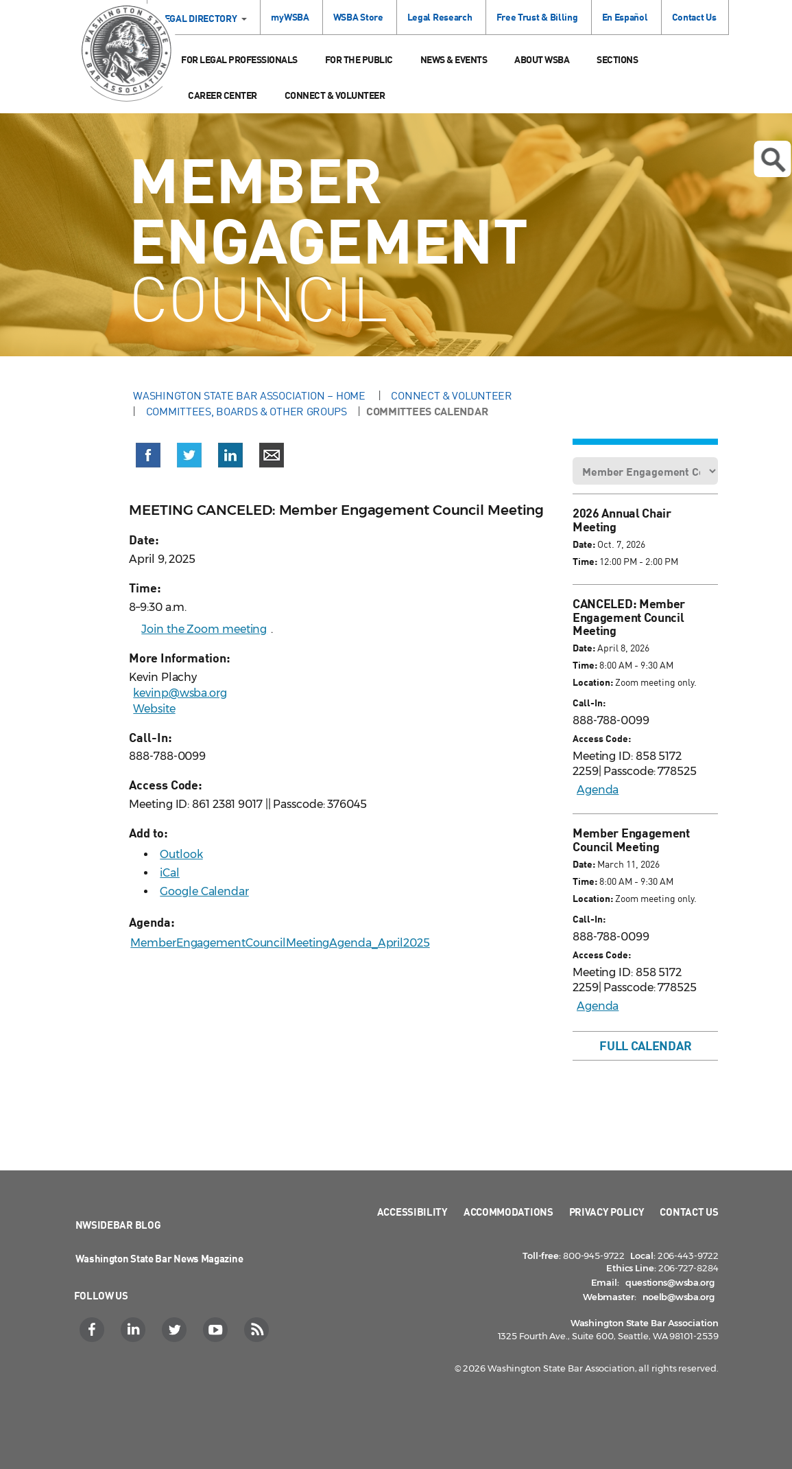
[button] (148, 458)
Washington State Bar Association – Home (250, 395)
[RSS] (258, 1329)
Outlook (181, 854)
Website (154, 708)
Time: (585, 561)
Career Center (222, 95)
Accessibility (412, 1211)
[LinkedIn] (135, 1329)
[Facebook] (93, 1329)
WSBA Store (358, 17)
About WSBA (541, 59)
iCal (170, 872)
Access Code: (602, 738)
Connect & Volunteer (335, 95)
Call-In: (589, 702)
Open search (772, 160)
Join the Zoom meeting (204, 629)
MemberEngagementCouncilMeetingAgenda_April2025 (279, 942)
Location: (593, 682)
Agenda (598, 789)
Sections (617, 59)
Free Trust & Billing (537, 17)
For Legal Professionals (239, 59)
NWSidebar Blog (118, 1224)
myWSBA (290, 17)
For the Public (359, 59)
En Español (625, 17)
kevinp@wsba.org (180, 692)
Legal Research (439, 17)
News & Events (454, 59)
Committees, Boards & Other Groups (246, 411)
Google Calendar (204, 891)
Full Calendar (645, 1045)
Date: (584, 544)
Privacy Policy (607, 1211)
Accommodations (508, 1211)
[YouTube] (217, 1329)
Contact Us (694, 17)
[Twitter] (176, 1329)
